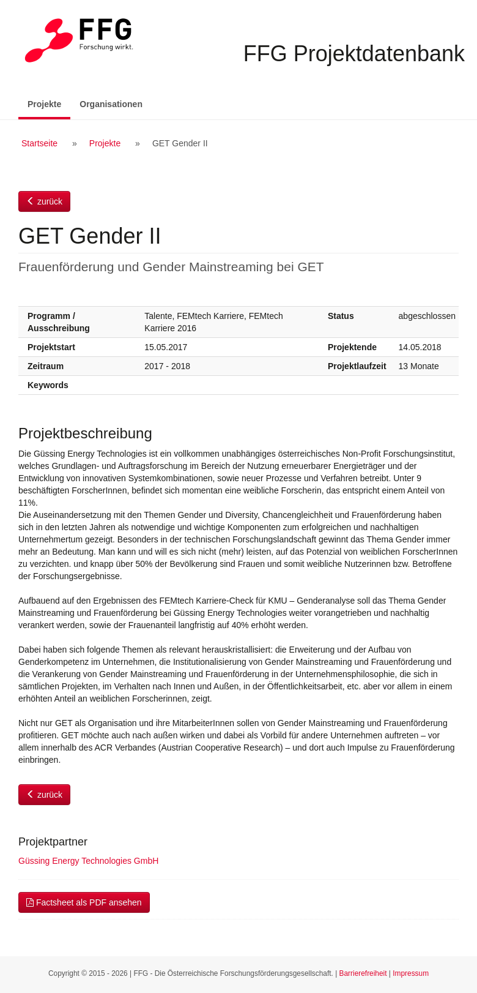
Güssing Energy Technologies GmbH (88, 861)
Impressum (411, 973)
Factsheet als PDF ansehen (84, 902)
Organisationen (111, 104)
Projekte (49, 103)
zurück (44, 201)
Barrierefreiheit (363, 973)
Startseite (39, 143)
